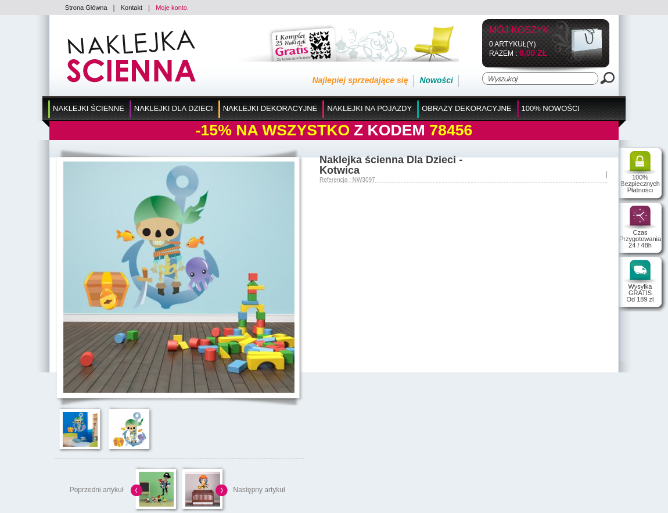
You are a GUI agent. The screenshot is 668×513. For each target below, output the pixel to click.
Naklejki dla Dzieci (173, 108)
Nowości (436, 80)
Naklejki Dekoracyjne (270, 108)
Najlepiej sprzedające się (360, 80)
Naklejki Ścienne (88, 108)
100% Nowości (551, 108)
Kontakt (131, 7)
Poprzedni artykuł (97, 490)
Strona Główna (86, 7)
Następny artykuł (259, 490)
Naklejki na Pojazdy (369, 108)
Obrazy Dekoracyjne (466, 108)
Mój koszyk (519, 30)
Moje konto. (172, 7)
